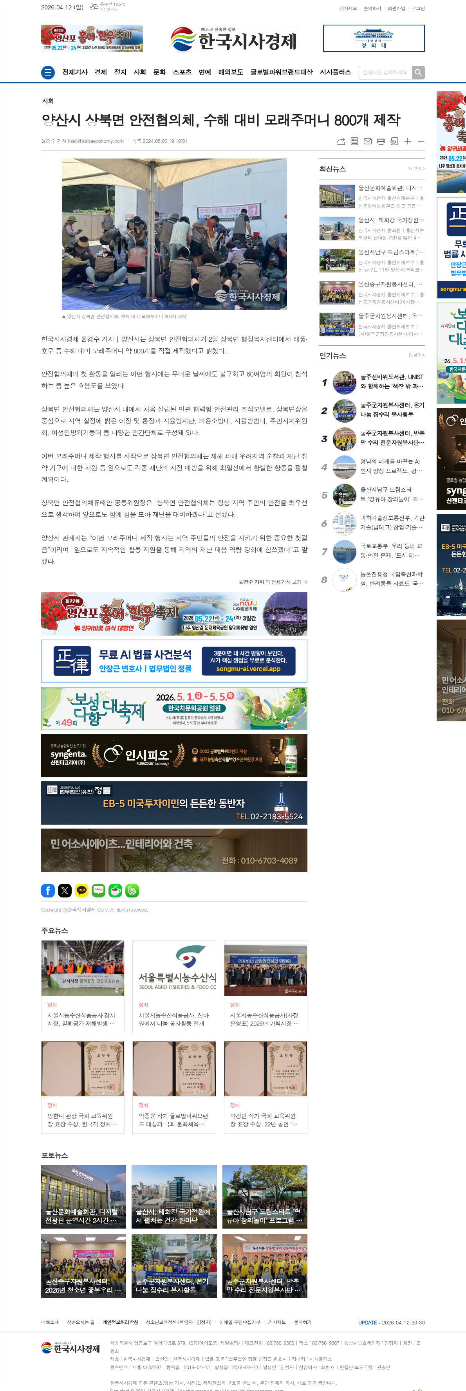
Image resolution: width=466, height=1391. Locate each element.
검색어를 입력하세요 (385, 72)
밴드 (132, 890)
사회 (140, 72)
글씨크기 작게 (421, 141)
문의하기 (372, 8)
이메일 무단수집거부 (239, 1322)
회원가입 (396, 8)
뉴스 (54, 931)
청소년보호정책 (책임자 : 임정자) (178, 1322)
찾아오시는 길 (81, 1322)
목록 (354, 141)
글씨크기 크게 (408, 141)
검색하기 (418, 72)
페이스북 (48, 890)
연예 (205, 72)
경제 (100, 72)
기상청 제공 (108, 9)
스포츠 (182, 72)
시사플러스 (335, 72)
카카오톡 (82, 890)
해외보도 (230, 72)
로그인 (418, 8)
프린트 (381, 141)
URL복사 (341, 141)
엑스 (65, 890)
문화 (159, 72)
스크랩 (394, 141)
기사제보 (348, 8)
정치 (120, 72)
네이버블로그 (98, 890)
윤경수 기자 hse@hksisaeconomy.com (82, 140)
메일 (368, 141)
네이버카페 (115, 890)
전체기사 (74, 72)
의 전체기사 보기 (270, 582)
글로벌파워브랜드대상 (281, 72)
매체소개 (50, 1322)
